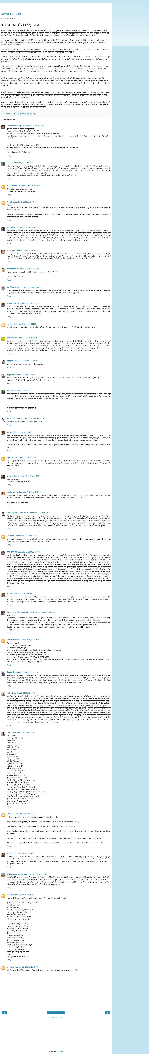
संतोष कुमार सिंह (12, 552)
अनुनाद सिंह (10, 457)
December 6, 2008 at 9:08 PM (25, 324)
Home (56, 1013)
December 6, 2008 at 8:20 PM (28, 269)
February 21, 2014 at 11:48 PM (26, 967)
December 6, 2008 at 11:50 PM (22, 391)
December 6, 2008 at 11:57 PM (32, 418)
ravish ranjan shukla (15, 874)
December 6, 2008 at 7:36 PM (27, 227)
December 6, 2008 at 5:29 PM (33, 126)
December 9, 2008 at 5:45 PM (21, 594)
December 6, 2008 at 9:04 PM (28, 303)
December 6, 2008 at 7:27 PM (24, 202)
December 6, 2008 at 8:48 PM (31, 287)
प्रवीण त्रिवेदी (11, 269)
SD (8, 895)
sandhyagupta (12, 492)
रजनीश (9, 693)
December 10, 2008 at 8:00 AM (31, 640)
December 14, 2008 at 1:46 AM (35, 874)
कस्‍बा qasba (11, 14)
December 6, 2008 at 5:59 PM (23, 163)
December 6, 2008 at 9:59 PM (25, 374)
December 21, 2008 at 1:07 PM (21, 895)
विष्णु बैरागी (10, 374)
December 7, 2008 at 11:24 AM (21, 432)
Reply (9, 156)
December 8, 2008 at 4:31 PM (26, 536)
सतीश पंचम (10, 338)
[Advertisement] (55, 6)
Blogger (60, 1051)
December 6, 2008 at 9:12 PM (26, 338)
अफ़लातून (10, 324)
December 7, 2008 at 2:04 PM (26, 457)
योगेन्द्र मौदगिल (12, 476)
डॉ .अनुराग (10, 250)
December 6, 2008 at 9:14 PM (26, 361)
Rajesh (9, 202)
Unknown (10, 536)
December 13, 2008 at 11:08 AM (21, 853)
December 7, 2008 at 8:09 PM (30, 492)
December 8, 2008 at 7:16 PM (29, 552)
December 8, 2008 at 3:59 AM (40, 513)
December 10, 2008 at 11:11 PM (26, 672)
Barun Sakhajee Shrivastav (17, 513)
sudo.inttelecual (13, 640)
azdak (9, 163)
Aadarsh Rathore (13, 418)
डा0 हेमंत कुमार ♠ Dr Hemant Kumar (20, 612)
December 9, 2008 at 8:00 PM (44, 612)
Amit (8, 391)
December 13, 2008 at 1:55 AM (23, 814)
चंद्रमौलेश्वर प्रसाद (13, 287)
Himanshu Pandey (14, 126)
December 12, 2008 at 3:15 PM (23, 693)
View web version (55, 1017)
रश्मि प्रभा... (11, 361)
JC (8, 432)
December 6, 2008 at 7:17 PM (29, 186)
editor (9, 814)
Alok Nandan (12, 186)
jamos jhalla (11, 303)
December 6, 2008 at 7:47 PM (25, 250)
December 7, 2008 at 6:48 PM (28, 476)
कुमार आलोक (11, 227)
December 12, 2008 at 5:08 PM (23, 732)
